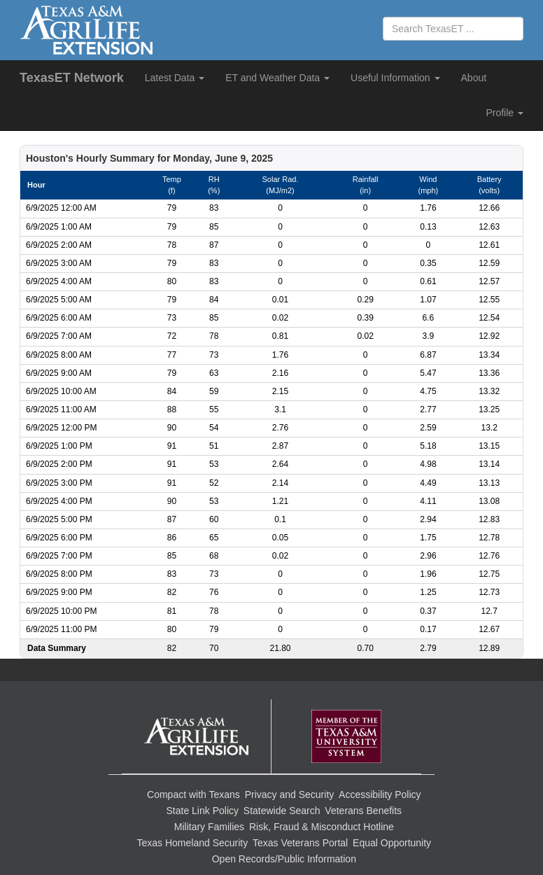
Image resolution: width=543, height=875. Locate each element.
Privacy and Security (289, 794)
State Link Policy (203, 810)
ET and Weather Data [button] (277, 77)
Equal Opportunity (392, 842)
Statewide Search (282, 810)
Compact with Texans (193, 794)
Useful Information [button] (395, 77)
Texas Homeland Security (192, 842)
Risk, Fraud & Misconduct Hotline (321, 826)
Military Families (209, 826)
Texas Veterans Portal (300, 842)
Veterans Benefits (363, 810)
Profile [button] (504, 112)
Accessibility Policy (380, 794)
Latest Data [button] (175, 77)
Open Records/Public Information (284, 858)
